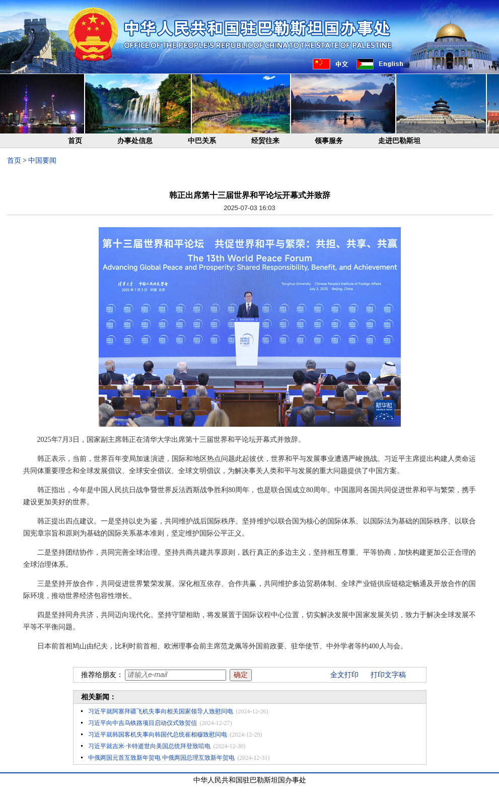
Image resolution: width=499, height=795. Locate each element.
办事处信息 (135, 141)
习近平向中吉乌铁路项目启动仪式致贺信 (142, 722)
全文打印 (344, 675)
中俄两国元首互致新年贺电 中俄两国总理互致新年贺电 (161, 757)
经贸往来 (265, 141)
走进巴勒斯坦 (399, 141)
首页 (75, 141)
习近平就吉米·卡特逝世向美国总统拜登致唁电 (149, 746)
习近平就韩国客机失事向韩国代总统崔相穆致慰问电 (157, 734)
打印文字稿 (388, 675)
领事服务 (329, 141)
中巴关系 (202, 141)
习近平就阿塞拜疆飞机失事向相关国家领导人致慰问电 (160, 711)
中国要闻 (42, 160)
